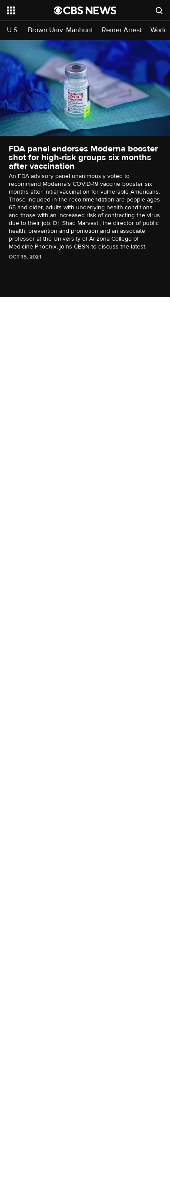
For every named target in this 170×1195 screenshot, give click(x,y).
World (159, 30)
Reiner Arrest (122, 30)
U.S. (13, 30)
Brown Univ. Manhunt (60, 30)
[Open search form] (159, 10)
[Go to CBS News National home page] (85, 10)
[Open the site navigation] (30, 10)
